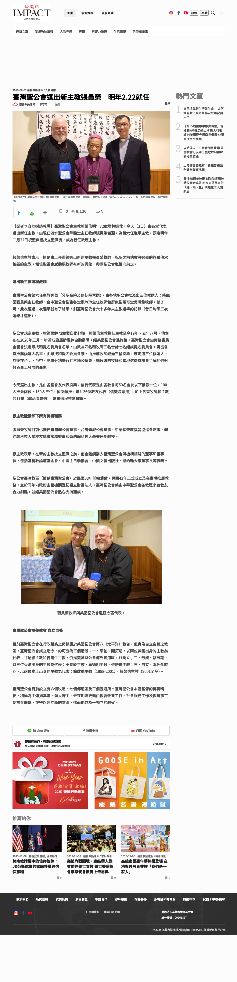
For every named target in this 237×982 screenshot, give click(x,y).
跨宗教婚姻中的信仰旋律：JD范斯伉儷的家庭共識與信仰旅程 (36, 866)
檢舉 (167, 103)
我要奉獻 (160, 744)
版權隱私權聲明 (164, 899)
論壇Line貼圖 (112, 912)
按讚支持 (90, 730)
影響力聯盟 (99, 32)
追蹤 (57, 104)
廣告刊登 (81, 899)
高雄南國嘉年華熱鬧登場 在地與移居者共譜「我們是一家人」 (144, 866)
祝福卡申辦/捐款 (214, 899)
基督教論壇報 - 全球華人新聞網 (32, 13)
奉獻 (204, 13)
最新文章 (22, 32)
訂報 (194, 13)
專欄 (82, 32)
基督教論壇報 (44, 32)
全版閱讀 (107, 13)
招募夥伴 (141, 899)
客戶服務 (121, 899)
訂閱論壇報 (92, 912)
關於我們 (22, 899)
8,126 (78, 211)
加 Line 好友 (38, 730)
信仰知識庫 (140, 32)
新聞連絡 (42, 899)
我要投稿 (62, 899)
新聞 (70, 13)
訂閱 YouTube (143, 730)
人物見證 (66, 32)
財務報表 (189, 899)
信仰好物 (87, 13)
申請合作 (101, 899)
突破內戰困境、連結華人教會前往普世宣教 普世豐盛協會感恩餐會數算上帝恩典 (90, 866)
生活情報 (120, 32)
